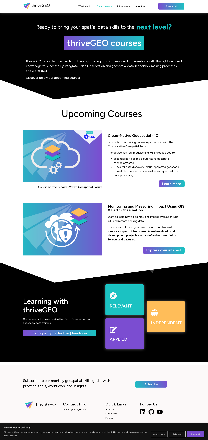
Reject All (176, 434)
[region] (104, 431)
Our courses (111, 413)
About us (109, 409)
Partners (109, 418)
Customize (157, 434)
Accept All (195, 434)
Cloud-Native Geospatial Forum (80, 187)
